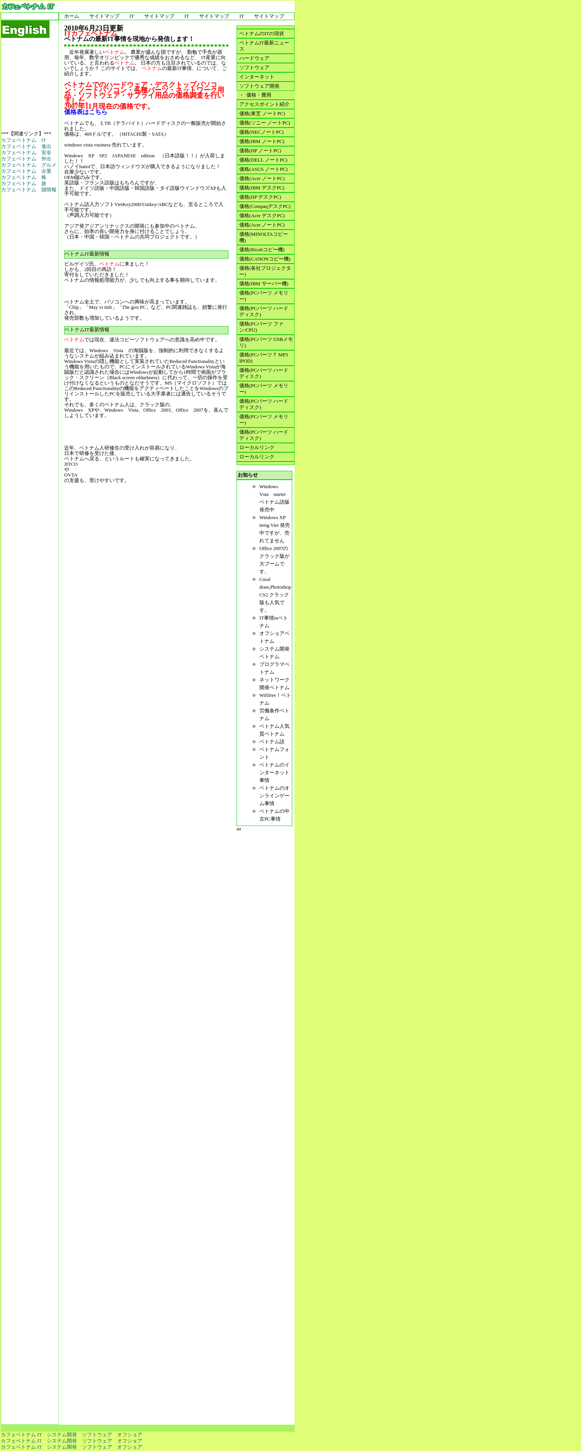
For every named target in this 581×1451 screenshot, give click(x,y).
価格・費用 (257, 95)
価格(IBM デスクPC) (262, 188)
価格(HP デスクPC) (260, 197)
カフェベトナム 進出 (26, 146)
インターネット (256, 77)
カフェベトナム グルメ (28, 165)
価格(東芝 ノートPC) (262, 113)
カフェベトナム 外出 (26, 159)
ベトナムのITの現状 (261, 33)
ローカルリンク (256, 447)
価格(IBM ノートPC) (262, 141)
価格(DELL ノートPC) (263, 160)
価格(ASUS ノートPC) (263, 169)
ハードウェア (254, 58)
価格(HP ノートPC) (260, 150)
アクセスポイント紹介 (264, 104)
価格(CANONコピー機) (264, 259)
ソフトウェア (254, 67)
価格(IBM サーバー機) (263, 283)
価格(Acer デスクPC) (262, 215)
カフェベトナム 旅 (23, 183)
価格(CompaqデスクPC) (265, 206)
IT (131, 16)
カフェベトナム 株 (23, 177)
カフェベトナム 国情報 (28, 189)
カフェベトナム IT (23, 140)
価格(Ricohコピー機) (262, 249)
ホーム (71, 16)
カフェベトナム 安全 (26, 152)
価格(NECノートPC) (261, 132)
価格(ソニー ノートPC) (264, 123)
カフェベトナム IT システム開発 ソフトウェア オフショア (71, 1434)
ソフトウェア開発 (259, 86)
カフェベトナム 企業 (26, 171)
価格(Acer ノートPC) (262, 178)
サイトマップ (104, 16)
